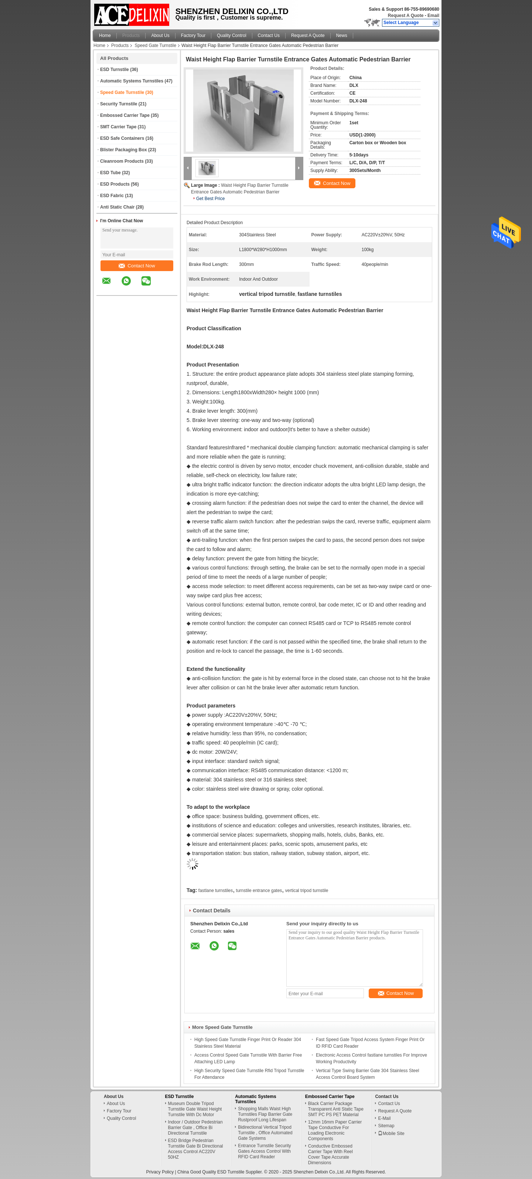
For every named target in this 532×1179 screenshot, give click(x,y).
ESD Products (115, 184)
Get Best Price (210, 198)
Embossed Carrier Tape (125, 115)
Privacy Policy (160, 1172)
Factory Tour (193, 35)
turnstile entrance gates (259, 890)
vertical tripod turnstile (306, 890)
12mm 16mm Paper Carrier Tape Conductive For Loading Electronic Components (335, 1130)
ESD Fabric (112, 195)
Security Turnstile (118, 104)
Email (433, 15)
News (341, 35)
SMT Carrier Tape (118, 126)
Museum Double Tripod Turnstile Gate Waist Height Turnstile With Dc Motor (195, 1109)
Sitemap (386, 1125)
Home (105, 35)
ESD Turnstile (114, 69)
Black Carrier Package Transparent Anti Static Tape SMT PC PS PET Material (336, 1109)
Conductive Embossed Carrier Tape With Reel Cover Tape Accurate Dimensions (330, 1154)
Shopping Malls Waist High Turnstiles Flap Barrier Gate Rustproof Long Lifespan (265, 1114)
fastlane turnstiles (215, 890)
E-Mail (384, 1118)
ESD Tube (110, 172)
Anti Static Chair (117, 207)
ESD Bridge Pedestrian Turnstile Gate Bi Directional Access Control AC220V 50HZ (195, 1149)
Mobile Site (391, 1133)
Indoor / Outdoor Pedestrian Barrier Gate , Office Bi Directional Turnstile (195, 1127)
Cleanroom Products (122, 161)
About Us (160, 35)
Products (131, 35)
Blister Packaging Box (123, 149)
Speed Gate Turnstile (155, 45)
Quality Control (231, 35)
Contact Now (137, 265)
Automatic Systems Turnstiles (131, 81)
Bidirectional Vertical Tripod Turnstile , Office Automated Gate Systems (265, 1133)
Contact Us (269, 35)
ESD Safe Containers (122, 138)
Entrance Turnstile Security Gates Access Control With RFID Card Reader (264, 1151)
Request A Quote (405, 15)
